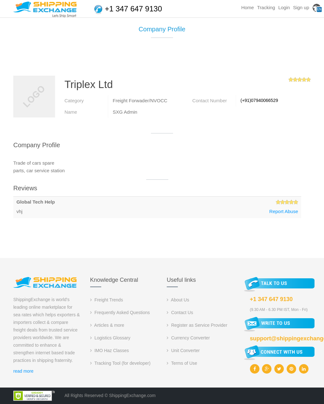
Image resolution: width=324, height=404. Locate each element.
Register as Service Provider (197, 325)
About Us (178, 299)
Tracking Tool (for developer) (120, 363)
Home (247, 7)
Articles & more (107, 325)
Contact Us (180, 312)
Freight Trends (106, 299)
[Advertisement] (162, 59)
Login (284, 7)
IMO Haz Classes (109, 350)
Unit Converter (183, 350)
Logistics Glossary (110, 337)
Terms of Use (182, 363)
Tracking (266, 7)
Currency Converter (188, 337)
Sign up (301, 7)
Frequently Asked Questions (120, 312)
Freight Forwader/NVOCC (140, 100)
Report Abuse (283, 211)
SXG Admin (125, 112)
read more (23, 371)
